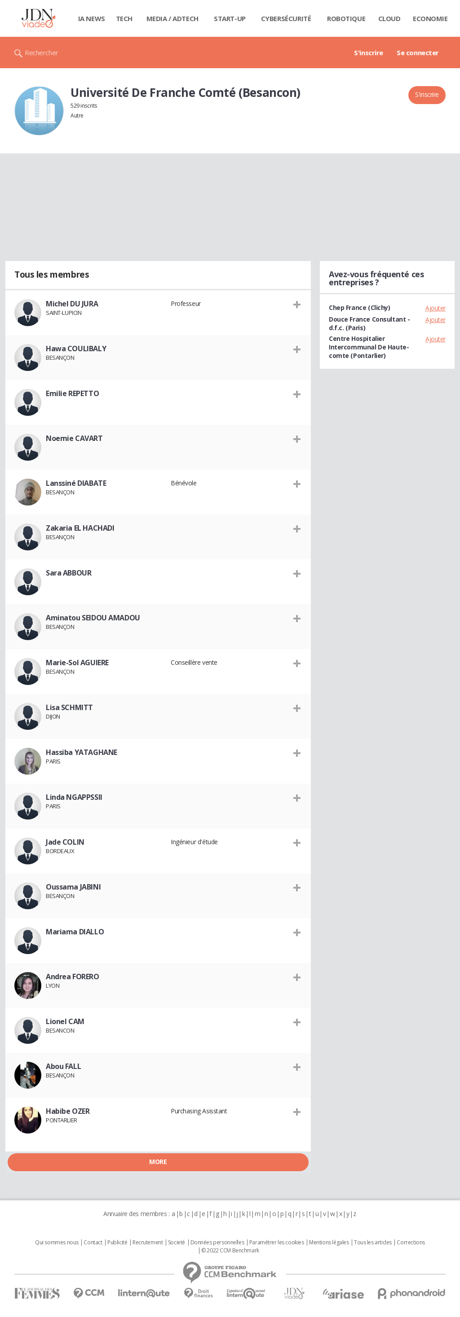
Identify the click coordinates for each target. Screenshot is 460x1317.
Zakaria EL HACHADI (80, 528)
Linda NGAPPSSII (74, 797)
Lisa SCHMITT (69, 707)
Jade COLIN (65, 842)
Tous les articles (373, 1242)
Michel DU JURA (72, 304)
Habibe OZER (67, 1111)
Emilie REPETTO (72, 393)
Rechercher (41, 52)
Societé (176, 1242)
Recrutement (148, 1242)
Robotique (346, 18)
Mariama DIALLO (75, 932)
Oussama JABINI (73, 887)
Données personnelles (217, 1242)
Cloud (389, 18)
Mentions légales (329, 1242)
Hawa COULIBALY (76, 348)
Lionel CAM (65, 1021)
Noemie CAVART (74, 438)
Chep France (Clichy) (359, 307)
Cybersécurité (286, 18)
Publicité (117, 1242)
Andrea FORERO (72, 976)
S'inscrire (368, 52)
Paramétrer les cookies (276, 1242)
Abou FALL (63, 1066)
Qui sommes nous (57, 1242)
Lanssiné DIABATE (76, 483)
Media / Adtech (172, 18)
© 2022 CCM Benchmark (230, 1250)
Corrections (411, 1242)
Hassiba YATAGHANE (81, 752)
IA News (91, 18)
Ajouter (435, 308)
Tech (124, 18)
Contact (93, 1242)
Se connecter (418, 52)
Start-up (230, 18)
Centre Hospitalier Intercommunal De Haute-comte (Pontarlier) (369, 347)
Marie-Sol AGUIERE (77, 662)
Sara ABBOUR (68, 573)
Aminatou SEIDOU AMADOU (93, 618)
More (158, 1161)
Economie (430, 18)
